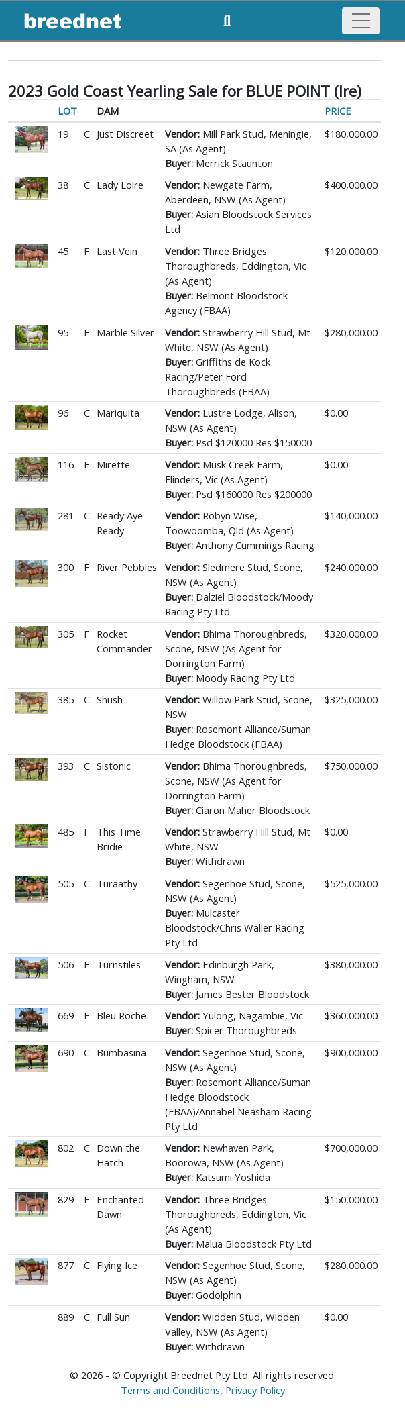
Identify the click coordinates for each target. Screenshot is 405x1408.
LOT (67, 110)
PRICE (338, 110)
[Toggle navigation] (361, 21)
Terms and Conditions (170, 1390)
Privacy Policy (255, 1390)
